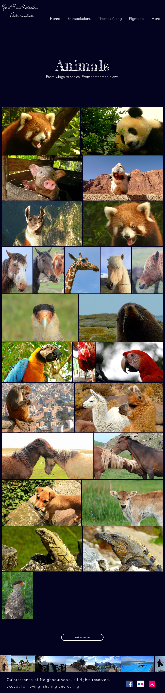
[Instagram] (152, 684)
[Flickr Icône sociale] (140, 684)
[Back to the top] (82, 637)
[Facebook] (129, 684)
